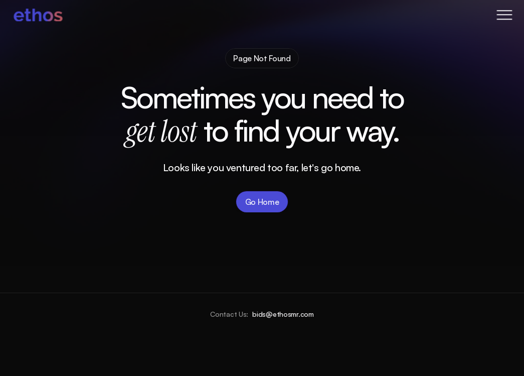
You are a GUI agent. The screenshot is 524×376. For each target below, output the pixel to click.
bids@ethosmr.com (283, 314)
